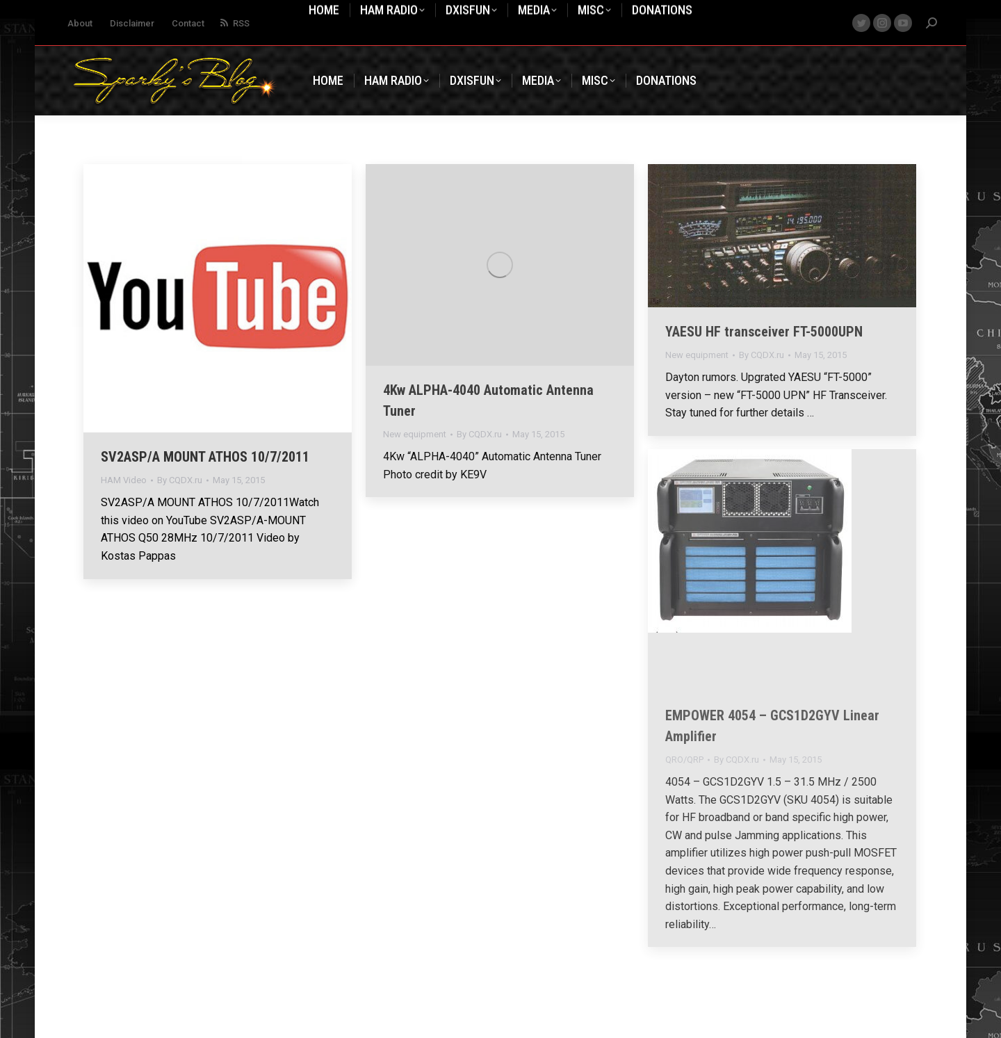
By (179, 480)
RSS (234, 23)
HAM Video (124, 480)
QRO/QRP (684, 759)
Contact (188, 23)
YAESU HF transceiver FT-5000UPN (764, 331)
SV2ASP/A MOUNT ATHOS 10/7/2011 (205, 456)
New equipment (414, 434)
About (79, 23)
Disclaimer (132, 23)
